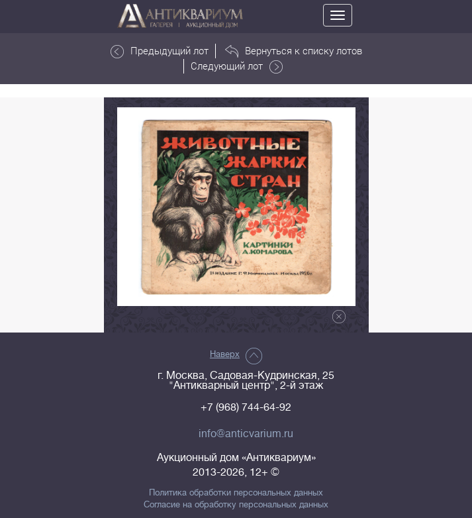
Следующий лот (237, 66)
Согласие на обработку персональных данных (236, 504)
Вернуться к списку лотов (293, 51)
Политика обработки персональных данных (236, 493)
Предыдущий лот (160, 51)
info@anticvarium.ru (246, 434)
